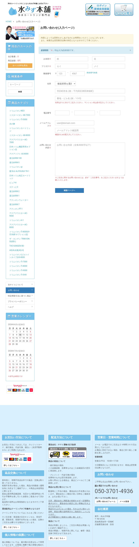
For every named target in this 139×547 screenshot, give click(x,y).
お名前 (47, 59)
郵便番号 (47, 73)
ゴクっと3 (13, 187)
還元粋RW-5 (14, 162)
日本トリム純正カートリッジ (19, 176)
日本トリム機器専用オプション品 (19, 148)
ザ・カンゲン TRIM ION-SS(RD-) (19, 240)
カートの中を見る (20, 65)
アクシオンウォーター (18, 200)
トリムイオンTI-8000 (18, 266)
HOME (9, 21)
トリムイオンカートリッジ (19, 129)
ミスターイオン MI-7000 (19, 115)
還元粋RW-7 (14, 204)
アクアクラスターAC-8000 (18, 226)
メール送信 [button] (124, 501)
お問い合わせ (20, 290)
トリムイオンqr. (16, 167)
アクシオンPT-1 (16, 209)
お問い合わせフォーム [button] (106, 501)
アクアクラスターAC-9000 (18, 214)
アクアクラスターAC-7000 (18, 141)
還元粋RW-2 (14, 191)
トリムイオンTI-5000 (18, 119)
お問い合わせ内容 (45, 146)
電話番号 (47, 113)
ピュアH (12, 183)
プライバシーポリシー (20, 301)
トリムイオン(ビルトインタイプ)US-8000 (19, 255)
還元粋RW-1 (14, 196)
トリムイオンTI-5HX (18, 275)
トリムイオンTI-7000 (18, 262)
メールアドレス (45, 124)
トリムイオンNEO (17, 111)
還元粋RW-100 (15, 158)
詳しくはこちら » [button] (11, 465)
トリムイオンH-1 (16, 220)
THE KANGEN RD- (16, 246)
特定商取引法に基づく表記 (20, 295)
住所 (49, 84)
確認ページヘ (69, 190)
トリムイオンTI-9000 (18, 270)
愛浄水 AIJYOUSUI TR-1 (19, 171)
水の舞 (12, 124)
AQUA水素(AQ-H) (16, 250)
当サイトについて (20, 284)
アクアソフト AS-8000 (18, 154)
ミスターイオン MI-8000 (19, 135)
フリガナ (46, 66)
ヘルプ (20, 307)
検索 (20, 92)
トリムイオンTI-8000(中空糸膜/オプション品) (19, 233)
